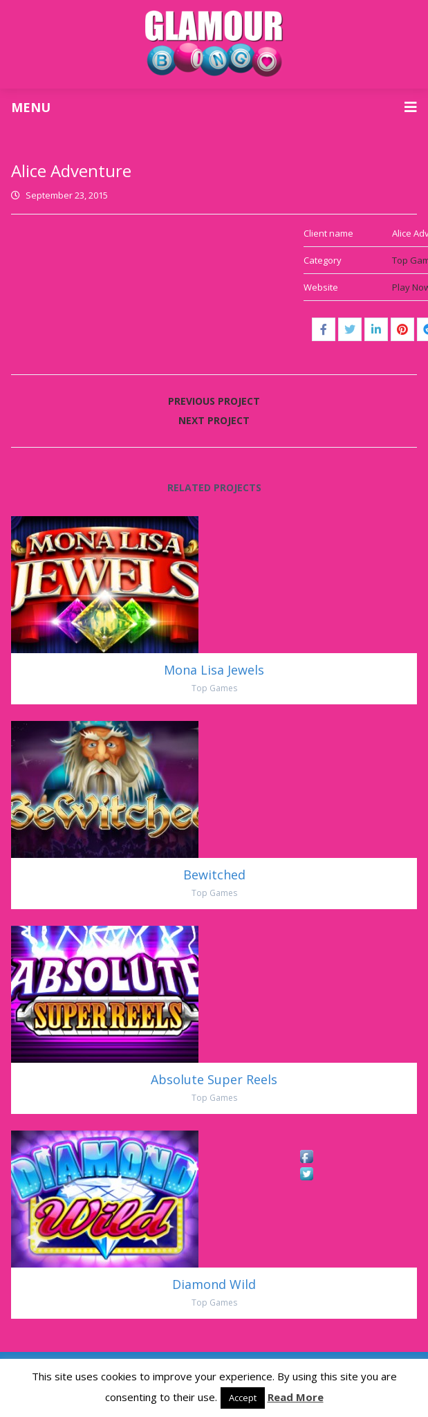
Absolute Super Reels (214, 1079)
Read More (296, 1397)
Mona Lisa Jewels (214, 669)
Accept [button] (243, 1397)
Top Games (214, 688)
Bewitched (214, 874)
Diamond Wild (214, 1284)
